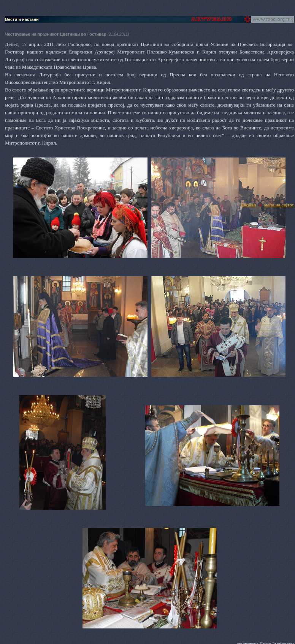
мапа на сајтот (279, 205)
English (248, 205)
